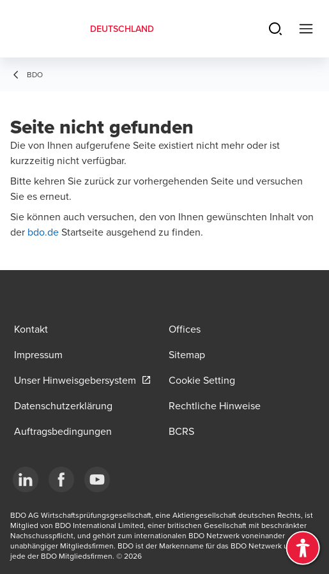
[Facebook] (61, 479)
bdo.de (44, 232)
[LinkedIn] (25, 479)
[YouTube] (97, 479)
